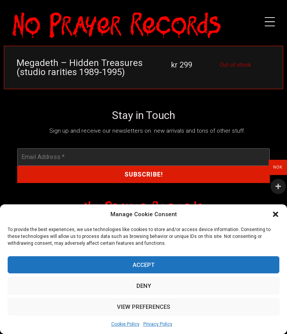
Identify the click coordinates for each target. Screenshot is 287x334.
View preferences (143, 306)
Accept (143, 265)
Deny (143, 286)
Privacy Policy (157, 324)
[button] (275, 214)
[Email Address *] (143, 157)
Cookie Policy (125, 324)
